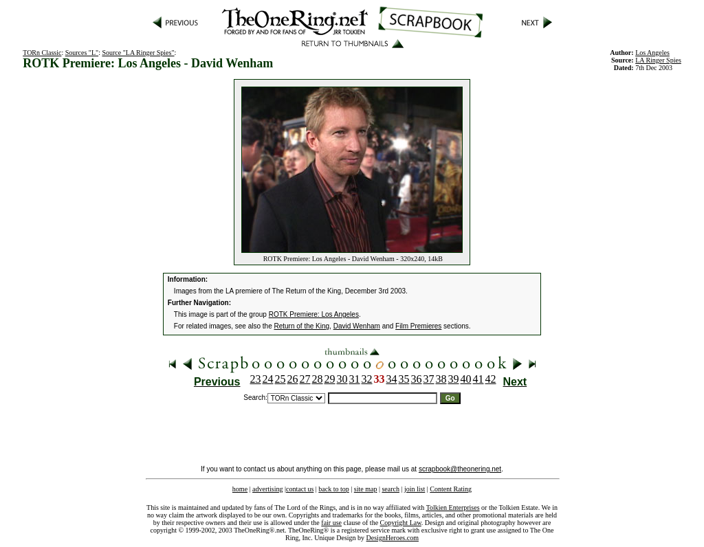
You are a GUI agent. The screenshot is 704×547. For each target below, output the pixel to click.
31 (354, 379)
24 (268, 379)
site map (365, 489)
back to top (333, 489)
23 (255, 379)
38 (441, 379)
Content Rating (451, 489)
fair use (331, 522)
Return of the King (302, 326)
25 (280, 379)
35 (404, 379)
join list (414, 489)
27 (305, 379)
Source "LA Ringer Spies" (138, 52)
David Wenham (356, 326)
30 (342, 379)
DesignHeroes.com (392, 538)
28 (317, 379)
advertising (267, 489)
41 (478, 379)
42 (490, 379)
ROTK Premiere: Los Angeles (314, 314)
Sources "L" (81, 52)
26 (292, 379)
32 (367, 379)
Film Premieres (418, 326)
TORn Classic (42, 52)
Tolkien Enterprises (453, 507)
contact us (300, 489)
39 (453, 379)
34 (391, 379)
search (390, 489)
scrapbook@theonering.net (460, 469)
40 (466, 379)
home (240, 489)
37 (429, 379)
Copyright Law (400, 522)
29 (330, 379)
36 (416, 379)
